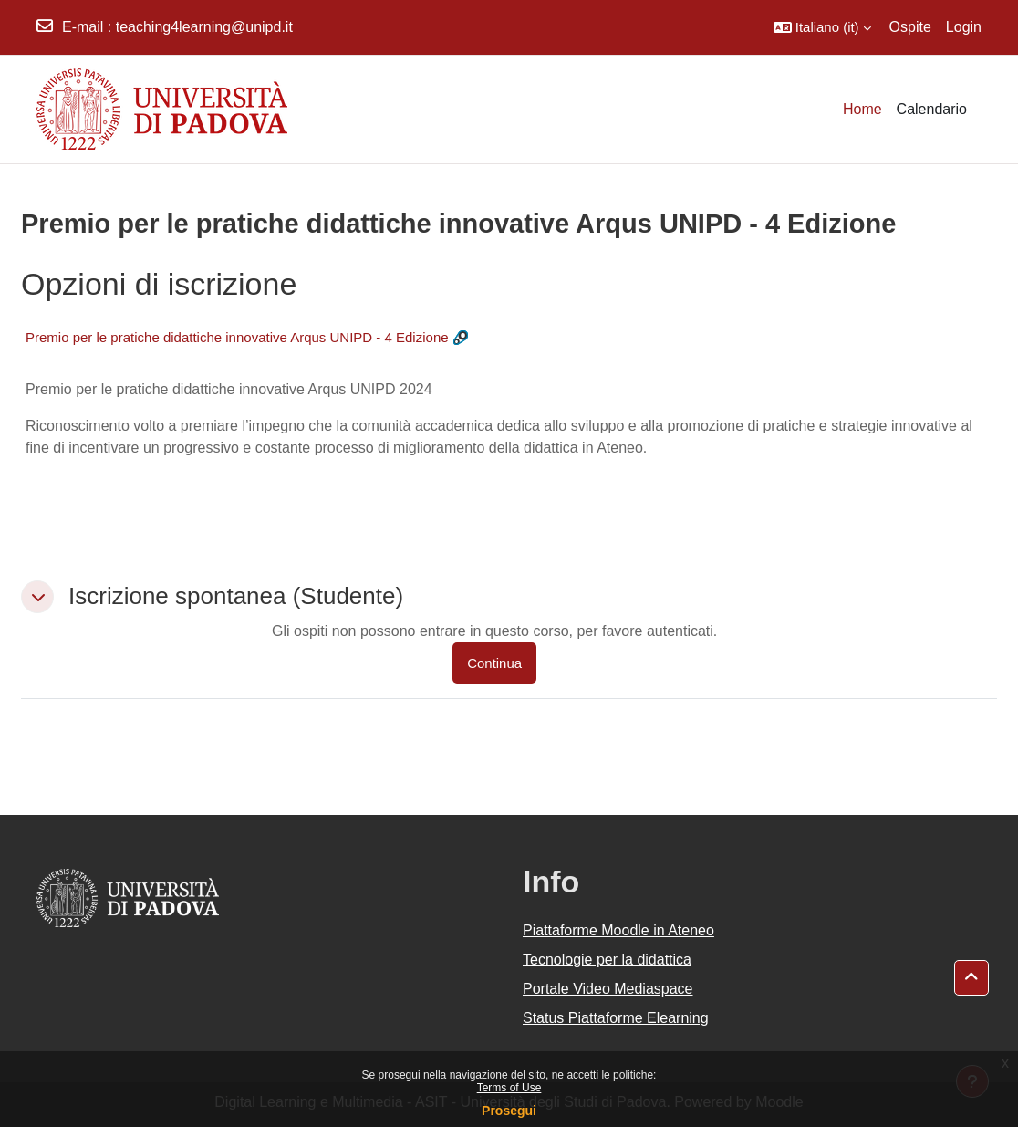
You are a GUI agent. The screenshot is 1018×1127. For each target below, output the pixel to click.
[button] (822, 27)
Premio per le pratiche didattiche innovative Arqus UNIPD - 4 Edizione (237, 337)
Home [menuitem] (862, 109)
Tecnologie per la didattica (607, 959)
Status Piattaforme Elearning (616, 1018)
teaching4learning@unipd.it (204, 27)
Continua (494, 663)
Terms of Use (509, 1087)
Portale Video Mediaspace (608, 989)
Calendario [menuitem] (932, 109)
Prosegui (509, 1110)
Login (964, 27)
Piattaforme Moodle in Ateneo (618, 930)
